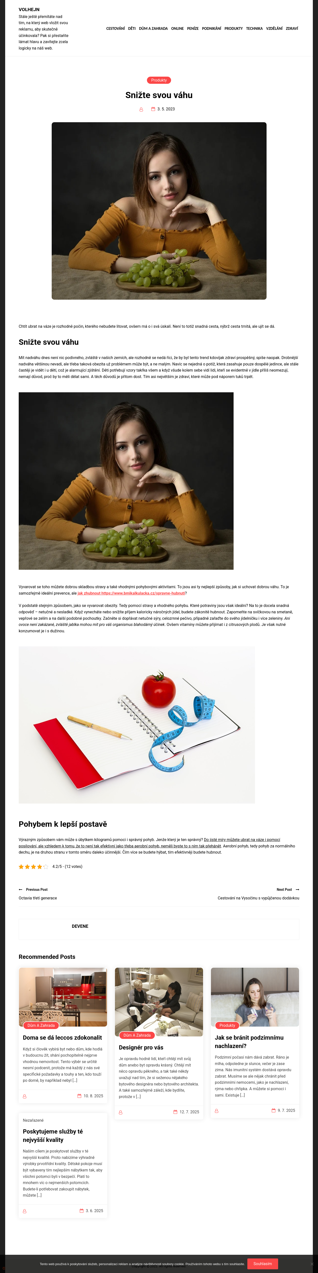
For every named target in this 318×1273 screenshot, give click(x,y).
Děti (132, 29)
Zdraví (292, 29)
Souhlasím (263, 1263)
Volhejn (29, 9)
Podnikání (211, 29)
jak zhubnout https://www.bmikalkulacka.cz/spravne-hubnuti (131, 593)
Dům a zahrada (153, 29)
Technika (254, 29)
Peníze (193, 29)
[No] (311, 1263)
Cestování (115, 29)
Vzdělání (274, 29)
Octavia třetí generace (38, 898)
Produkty (233, 29)
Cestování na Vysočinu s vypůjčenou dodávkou (258, 898)
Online (177, 29)
